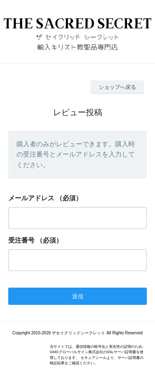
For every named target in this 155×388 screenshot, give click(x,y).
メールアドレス (31, 198)
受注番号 (21, 240)
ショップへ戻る (117, 87)
